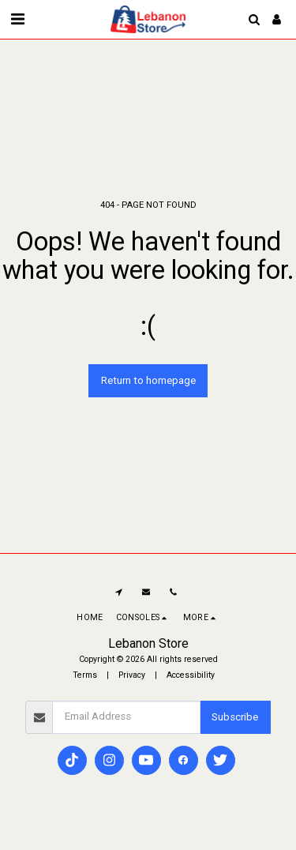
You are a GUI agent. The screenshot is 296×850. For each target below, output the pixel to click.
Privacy (131, 675)
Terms (85, 675)
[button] (17, 19)
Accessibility (191, 675)
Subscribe (235, 717)
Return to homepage (148, 380)
